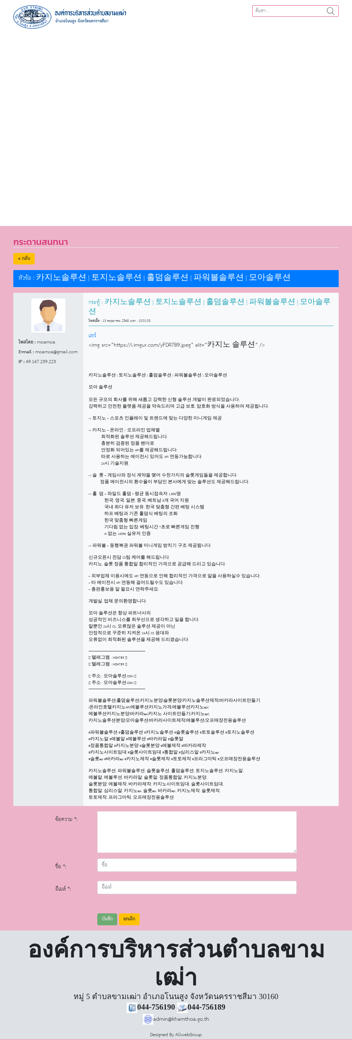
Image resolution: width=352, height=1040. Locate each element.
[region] (176, 125)
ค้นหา (330, 11)
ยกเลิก (129, 919)
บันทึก (107, 919)
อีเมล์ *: (63, 889)
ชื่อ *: (60, 867)
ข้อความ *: (66, 819)
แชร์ (92, 336)
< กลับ (24, 258)
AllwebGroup (188, 1035)
